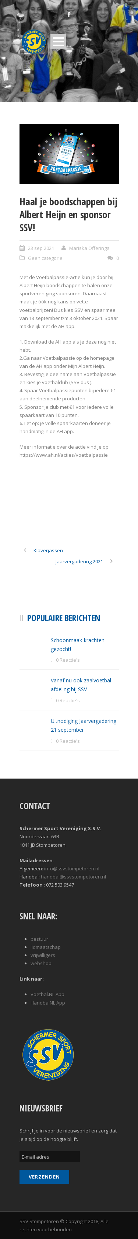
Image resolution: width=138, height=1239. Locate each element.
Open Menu (58, 41)
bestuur (39, 939)
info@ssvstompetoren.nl (71, 868)
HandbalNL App (48, 1002)
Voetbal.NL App (47, 994)
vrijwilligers (43, 955)
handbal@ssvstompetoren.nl (73, 876)
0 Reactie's (68, 660)
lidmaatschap (46, 947)
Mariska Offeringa (89, 248)
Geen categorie (45, 258)
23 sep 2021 (41, 248)
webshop (41, 963)
